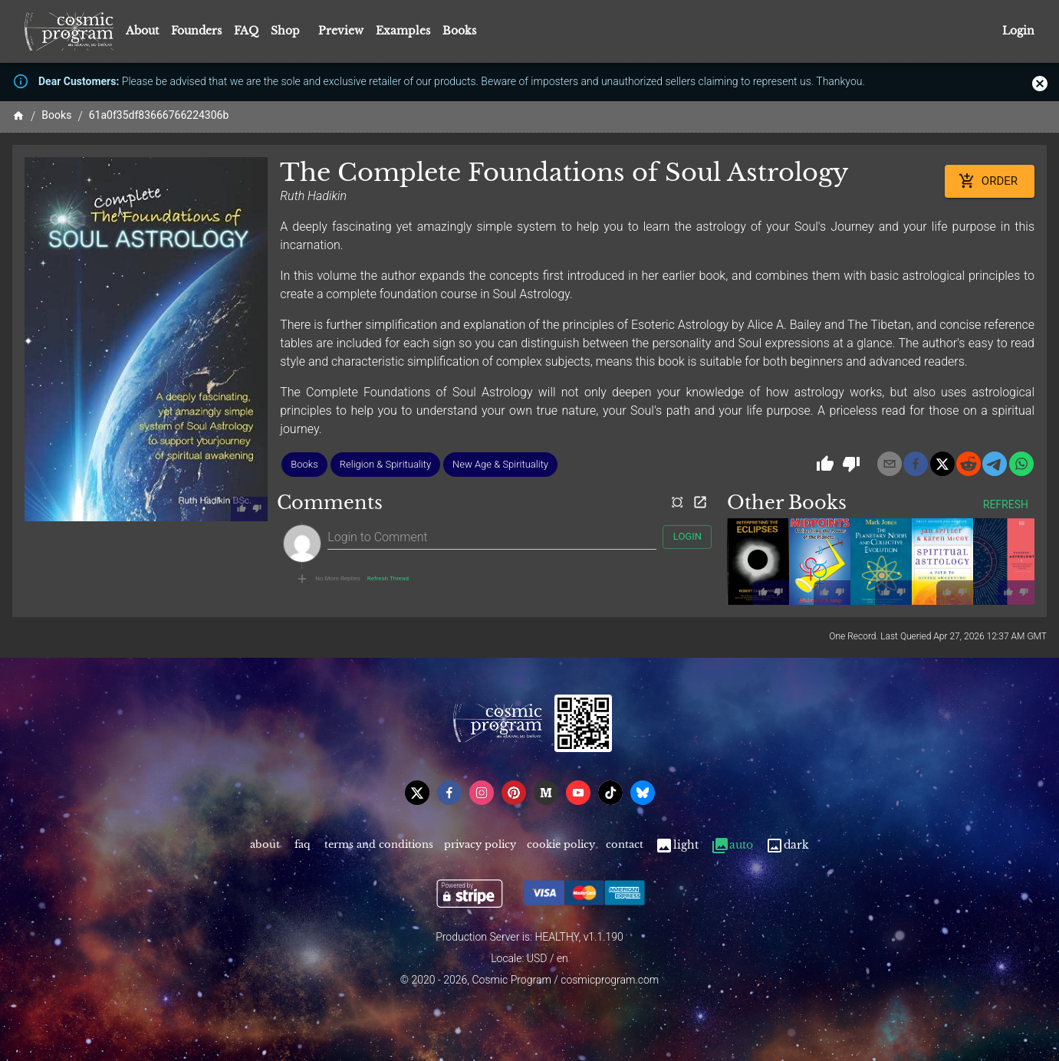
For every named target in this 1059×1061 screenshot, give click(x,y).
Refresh (1005, 505)
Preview (340, 31)
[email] (889, 464)
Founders (196, 31)
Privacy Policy (480, 845)
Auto (732, 845)
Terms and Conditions (379, 845)
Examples (403, 31)
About (142, 31)
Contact (624, 845)
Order (989, 181)
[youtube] (578, 792)
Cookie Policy (561, 845)
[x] (942, 464)
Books (459, 31)
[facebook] (915, 464)
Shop (285, 31)
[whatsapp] (1021, 464)
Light (677, 845)
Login (1018, 31)
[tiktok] (610, 792)
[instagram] (481, 792)
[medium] (546, 792)
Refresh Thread (388, 579)
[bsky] (642, 792)
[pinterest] (514, 792)
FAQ (246, 31)
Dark (787, 845)
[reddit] (968, 464)
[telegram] (994, 464)
